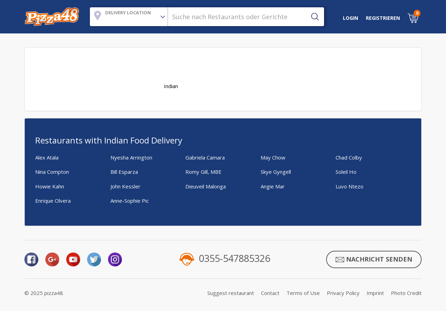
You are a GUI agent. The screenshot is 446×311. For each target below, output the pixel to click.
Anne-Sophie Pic (129, 200)
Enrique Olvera (53, 200)
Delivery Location (128, 12)
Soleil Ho (346, 171)
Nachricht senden (374, 259)
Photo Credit (406, 292)
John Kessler (125, 186)
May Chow (273, 157)
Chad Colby (349, 157)
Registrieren (383, 18)
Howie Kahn (49, 186)
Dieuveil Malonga (205, 186)
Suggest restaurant (230, 292)
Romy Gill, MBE (203, 171)
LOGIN (350, 18)
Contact (270, 292)
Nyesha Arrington (131, 157)
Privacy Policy (343, 292)
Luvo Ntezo (349, 186)
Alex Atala (47, 157)
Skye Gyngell (276, 171)
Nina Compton (52, 171)
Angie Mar (273, 186)
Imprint (375, 292)
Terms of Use (303, 292)
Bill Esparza (124, 171)
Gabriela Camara (205, 157)
